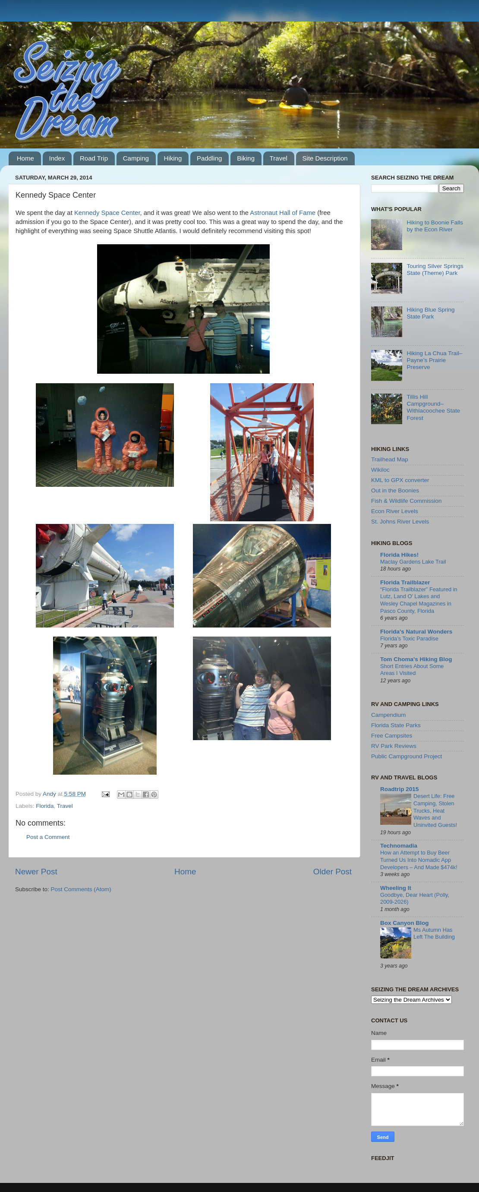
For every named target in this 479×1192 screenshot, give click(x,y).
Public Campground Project (406, 756)
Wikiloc (380, 470)
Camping (136, 158)
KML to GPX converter (400, 480)
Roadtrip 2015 (399, 789)
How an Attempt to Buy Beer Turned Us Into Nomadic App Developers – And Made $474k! (418, 859)
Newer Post (36, 871)
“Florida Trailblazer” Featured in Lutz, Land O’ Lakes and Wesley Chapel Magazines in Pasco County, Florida (418, 600)
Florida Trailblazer (405, 582)
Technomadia (398, 845)
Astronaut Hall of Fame (282, 212)
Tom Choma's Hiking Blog (416, 659)
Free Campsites (391, 735)
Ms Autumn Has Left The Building (434, 933)
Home (25, 158)
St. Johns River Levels (400, 521)
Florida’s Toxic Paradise (409, 638)
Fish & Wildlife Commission (406, 501)
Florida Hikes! (399, 555)
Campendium (388, 715)
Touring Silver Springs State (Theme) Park (435, 269)
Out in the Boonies (395, 490)
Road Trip (94, 158)
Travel (278, 158)
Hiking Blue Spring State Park (430, 313)
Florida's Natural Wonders (416, 631)
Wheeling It (395, 888)
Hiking (173, 158)
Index (57, 158)
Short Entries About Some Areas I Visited (412, 670)
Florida (45, 806)
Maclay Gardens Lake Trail (413, 561)
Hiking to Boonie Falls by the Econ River (435, 226)
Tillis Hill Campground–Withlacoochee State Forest (433, 407)
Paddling (209, 158)
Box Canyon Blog (404, 923)
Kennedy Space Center (107, 212)
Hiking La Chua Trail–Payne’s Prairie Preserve (434, 360)
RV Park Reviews (393, 746)
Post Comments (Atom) (81, 889)
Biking (246, 158)
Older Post (332, 871)
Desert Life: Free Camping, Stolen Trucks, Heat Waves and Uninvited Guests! (435, 810)
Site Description (325, 158)
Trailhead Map (389, 459)
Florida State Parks (396, 725)
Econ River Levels (394, 511)
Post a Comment (48, 837)
